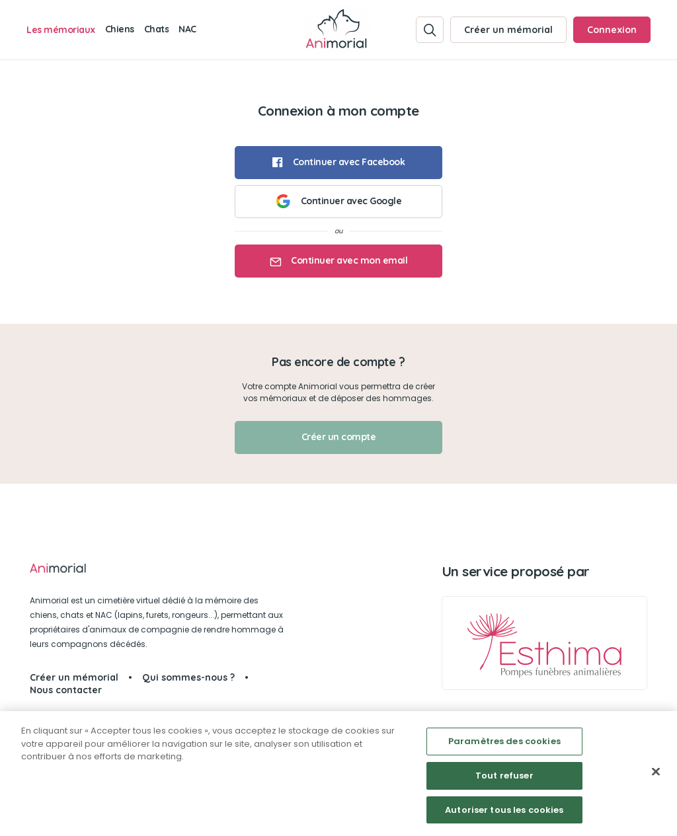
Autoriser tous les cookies (504, 814)
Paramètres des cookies (504, 746)
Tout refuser (504, 780)
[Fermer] (655, 776)
